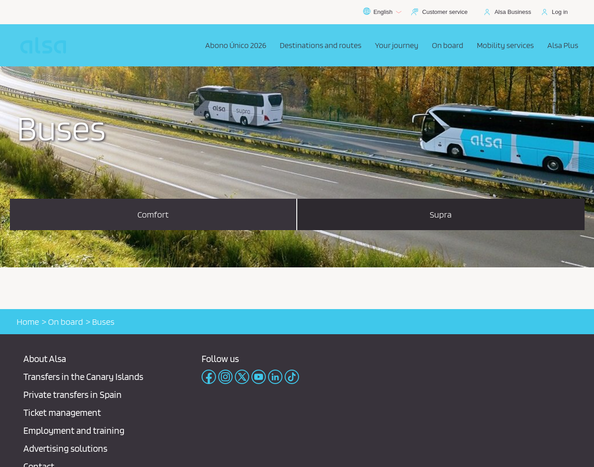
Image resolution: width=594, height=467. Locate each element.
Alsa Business (512, 12)
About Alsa (44, 358)
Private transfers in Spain (72, 394)
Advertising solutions (65, 448)
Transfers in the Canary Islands (83, 376)
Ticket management (62, 412)
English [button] (382, 12)
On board (65, 321)
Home (28, 321)
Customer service (444, 12)
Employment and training (73, 430)
